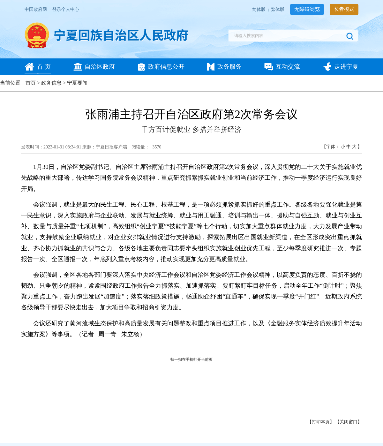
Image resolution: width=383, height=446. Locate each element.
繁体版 (278, 9)
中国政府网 (36, 9)
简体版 (259, 9)
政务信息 (51, 83)
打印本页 (321, 422)
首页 (31, 83)
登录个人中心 (65, 9)
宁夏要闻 (77, 83)
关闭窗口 (348, 422)
